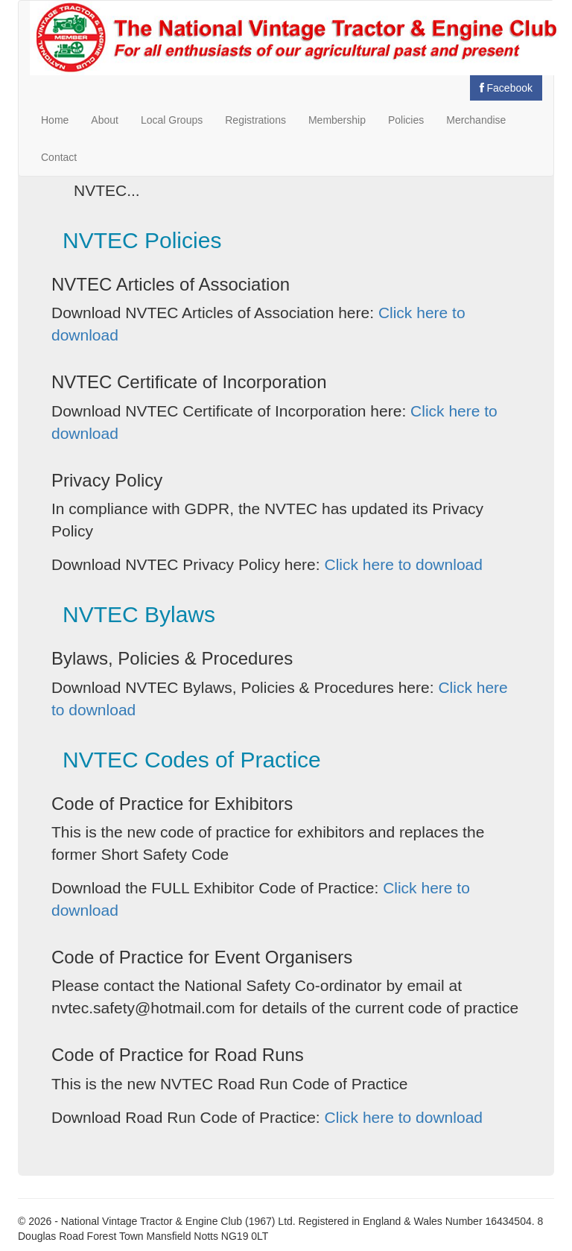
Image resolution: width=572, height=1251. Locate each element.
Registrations (255, 120)
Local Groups (172, 120)
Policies (406, 120)
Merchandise (476, 120)
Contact (59, 157)
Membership (337, 120)
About (104, 120)
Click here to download (403, 564)
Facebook (506, 88)
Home (55, 120)
